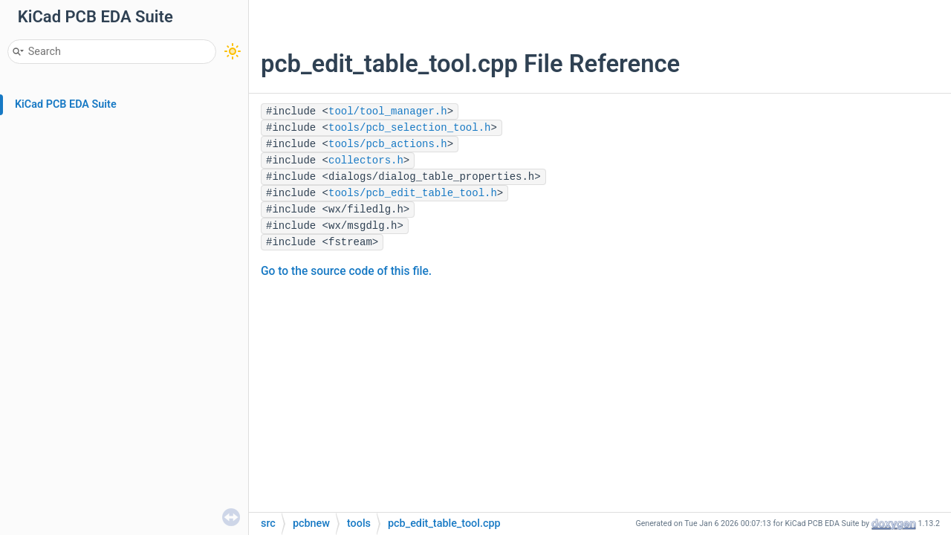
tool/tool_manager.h (387, 111)
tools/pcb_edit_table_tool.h (412, 193)
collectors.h (365, 160)
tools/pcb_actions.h (387, 144)
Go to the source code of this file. (346, 271)
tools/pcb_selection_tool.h (409, 128)
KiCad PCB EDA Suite (66, 104)
